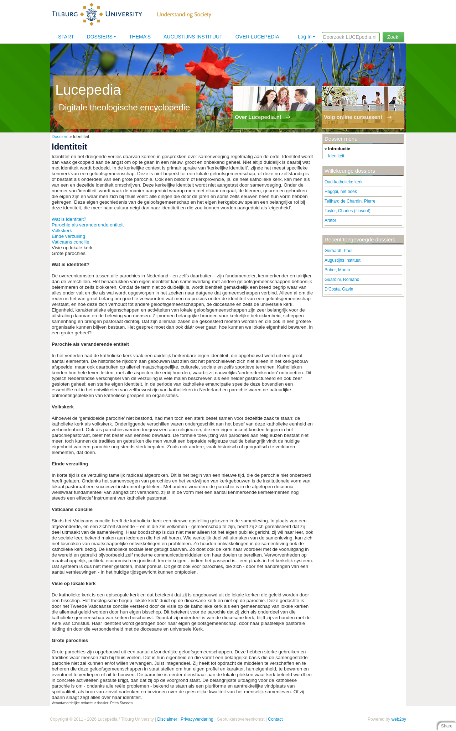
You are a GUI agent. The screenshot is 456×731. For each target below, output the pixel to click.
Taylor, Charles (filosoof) (347, 210)
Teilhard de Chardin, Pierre (350, 201)
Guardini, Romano (342, 279)
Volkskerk (62, 230)
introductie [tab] (336, 149)
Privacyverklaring (197, 719)
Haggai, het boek (341, 191)
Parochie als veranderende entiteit (88, 225)
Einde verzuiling (68, 236)
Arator (330, 220)
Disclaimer (167, 719)
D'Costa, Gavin (339, 289)
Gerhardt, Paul (338, 250)
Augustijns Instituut (193, 37)
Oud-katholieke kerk (344, 181)
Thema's (140, 37)
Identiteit (336, 155)
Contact (275, 719)
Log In (306, 37)
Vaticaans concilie (70, 242)
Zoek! (393, 37)
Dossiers (101, 37)
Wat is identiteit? (69, 219)
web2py (399, 719)
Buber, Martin (337, 269)
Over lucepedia (257, 37)
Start (66, 37)
